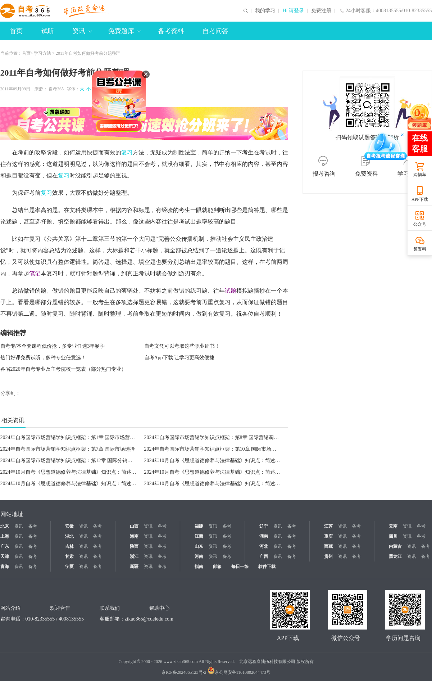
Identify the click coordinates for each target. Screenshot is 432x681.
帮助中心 (159, 608)
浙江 (134, 556)
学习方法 (42, 53)
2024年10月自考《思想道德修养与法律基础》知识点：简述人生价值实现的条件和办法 (240, 460)
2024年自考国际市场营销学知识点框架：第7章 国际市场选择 (67, 449)
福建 (199, 526)
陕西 (134, 546)
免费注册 (321, 10)
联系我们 (110, 608)
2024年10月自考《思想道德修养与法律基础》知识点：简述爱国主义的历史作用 (232, 483)
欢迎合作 (60, 608)
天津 (4, 556)
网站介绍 (10, 608)
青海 (4, 566)
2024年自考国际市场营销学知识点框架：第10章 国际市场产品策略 (218, 449)
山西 (134, 526)
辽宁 (263, 526)
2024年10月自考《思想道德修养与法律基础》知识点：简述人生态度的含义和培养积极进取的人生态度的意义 (121, 483)
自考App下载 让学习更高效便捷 (179, 357)
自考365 (56, 88)
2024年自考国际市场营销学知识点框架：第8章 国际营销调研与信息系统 (224, 437)
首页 (16, 31)
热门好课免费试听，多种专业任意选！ (43, 357)
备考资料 (171, 31)
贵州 (328, 556)
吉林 (69, 546)
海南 (134, 536)
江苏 (328, 526)
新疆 (134, 566)
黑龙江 (395, 556)
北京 (4, 526)
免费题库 (124, 31)
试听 (47, 31)
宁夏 (69, 566)
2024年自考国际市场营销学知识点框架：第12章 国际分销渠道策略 (74, 460)
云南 (393, 526)
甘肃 (69, 556)
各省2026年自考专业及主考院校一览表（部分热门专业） (63, 369)
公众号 (419, 224)
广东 (4, 546)
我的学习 (265, 10)
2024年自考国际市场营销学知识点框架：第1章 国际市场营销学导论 (75, 437)
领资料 (419, 249)
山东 (199, 546)
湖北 (69, 536)
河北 (263, 546)
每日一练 (240, 566)
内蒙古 (395, 546)
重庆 (328, 536)
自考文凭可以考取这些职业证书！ (182, 346)
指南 (199, 566)
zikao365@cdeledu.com (149, 619)
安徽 (69, 526)
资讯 (82, 31)
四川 (393, 536)
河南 (199, 556)
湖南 (263, 536)
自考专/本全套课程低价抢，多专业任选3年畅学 (52, 346)
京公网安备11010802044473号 (239, 672)
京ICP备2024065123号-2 (184, 672)
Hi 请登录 (293, 10)
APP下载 (419, 199)
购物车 (419, 174)
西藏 (328, 546)
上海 (4, 536)
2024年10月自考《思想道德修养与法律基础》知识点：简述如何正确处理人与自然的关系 (98, 472)
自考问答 (215, 31)
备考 (32, 526)
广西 (263, 556)
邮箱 (217, 566)
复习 (127, 152)
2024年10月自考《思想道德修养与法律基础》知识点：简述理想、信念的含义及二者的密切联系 (250, 472)
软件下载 (267, 566)
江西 (199, 536)
